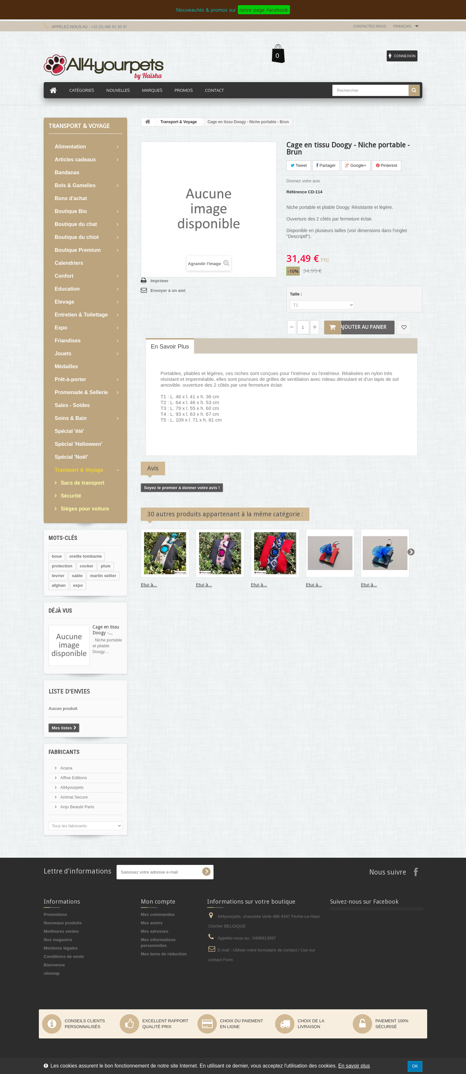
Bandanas (67, 172)
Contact (214, 90)
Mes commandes (158, 914)
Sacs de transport (82, 483)
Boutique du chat (76, 224)
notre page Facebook (263, 10)
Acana (65, 768)
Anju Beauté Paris (76, 806)
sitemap (52, 973)
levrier (58, 575)
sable (77, 575)
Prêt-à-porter (70, 379)
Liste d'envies (69, 691)
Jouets (63, 353)
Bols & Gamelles (75, 185)
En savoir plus (354, 1066)
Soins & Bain (71, 418)
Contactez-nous (369, 26)
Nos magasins (58, 939)
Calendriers (69, 263)
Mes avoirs (151, 922)
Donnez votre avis (303, 180)
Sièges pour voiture (84, 508)
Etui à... (149, 585)
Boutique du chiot (77, 237)
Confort (64, 276)
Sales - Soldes (72, 405)
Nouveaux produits (63, 922)
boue (57, 556)
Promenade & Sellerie (81, 392)
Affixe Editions (73, 777)
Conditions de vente (64, 956)
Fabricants (64, 751)
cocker (87, 566)
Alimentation (70, 146)
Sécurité (70, 496)
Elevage (64, 302)
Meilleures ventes (61, 931)
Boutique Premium (78, 250)
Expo (61, 327)
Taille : (296, 294)
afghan (59, 585)
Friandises (68, 340)
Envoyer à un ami (167, 290)
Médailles (66, 366)
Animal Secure (73, 797)
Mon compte (158, 901)
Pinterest (386, 165)
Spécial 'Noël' (71, 457)
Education (67, 289)
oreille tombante (85, 556)
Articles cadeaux (75, 159)
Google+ (355, 165)
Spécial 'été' (69, 431)
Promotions (55, 914)
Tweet (299, 165)
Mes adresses (154, 931)
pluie (105, 566)
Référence (296, 191)
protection (62, 566)
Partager (326, 165)
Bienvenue (54, 964)
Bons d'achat (71, 198)
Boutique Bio (71, 211)
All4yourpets (71, 787)
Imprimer (159, 280)
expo (78, 585)
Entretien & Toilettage (81, 314)
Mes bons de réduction (164, 953)
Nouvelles (118, 90)
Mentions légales (61, 948)
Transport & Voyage (79, 470)
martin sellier (103, 575)
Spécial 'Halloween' (78, 444)
